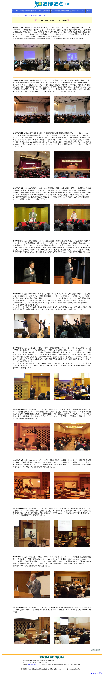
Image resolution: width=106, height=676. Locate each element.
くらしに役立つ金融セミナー (38, 15)
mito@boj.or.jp (32, 664)
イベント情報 (24, 15)
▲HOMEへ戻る (96, 673)
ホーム (16, 15)
